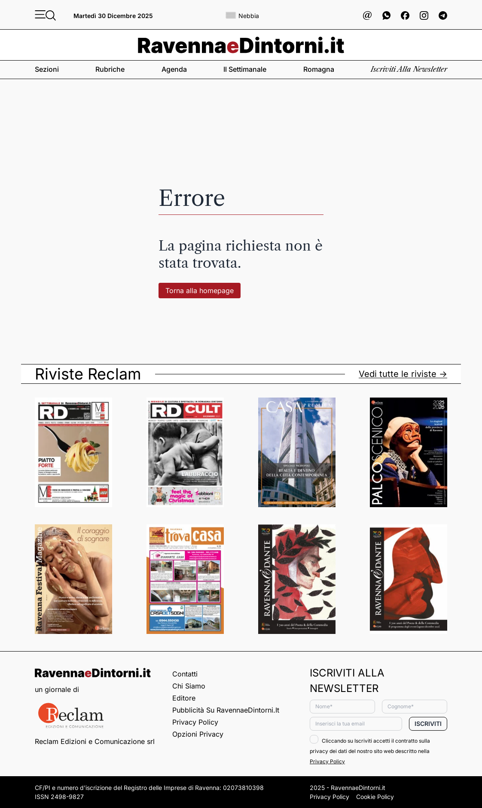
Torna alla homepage (199, 290)
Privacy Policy (195, 722)
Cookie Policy (375, 796)
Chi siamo (188, 686)
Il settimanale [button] (244, 69)
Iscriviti (428, 723)
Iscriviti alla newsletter (409, 69)
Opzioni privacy (197, 734)
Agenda (174, 69)
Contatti (185, 674)
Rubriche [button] (110, 69)
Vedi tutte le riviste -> (403, 374)
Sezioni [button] (47, 69)
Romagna (318, 69)
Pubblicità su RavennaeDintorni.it (225, 710)
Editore (183, 698)
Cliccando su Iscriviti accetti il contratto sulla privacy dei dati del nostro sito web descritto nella (370, 751)
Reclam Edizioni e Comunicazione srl (95, 741)
